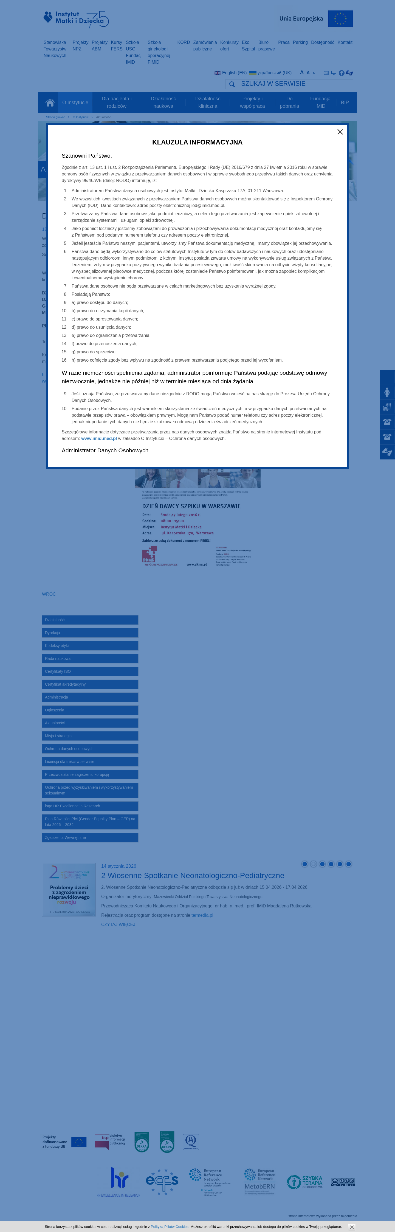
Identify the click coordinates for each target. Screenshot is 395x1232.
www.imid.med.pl (99, 438)
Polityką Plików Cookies (169, 1227)
